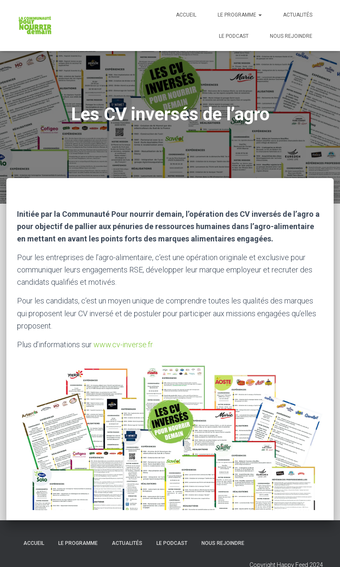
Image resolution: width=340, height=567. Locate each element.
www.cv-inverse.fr (123, 344)
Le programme (240, 15)
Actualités (297, 15)
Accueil (186, 15)
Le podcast (234, 36)
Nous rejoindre (291, 36)
